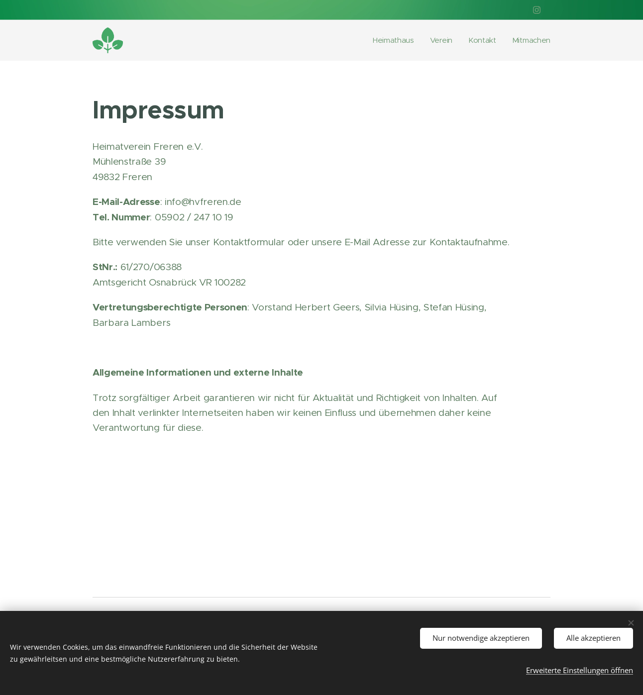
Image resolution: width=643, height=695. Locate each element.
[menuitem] (392, 40)
